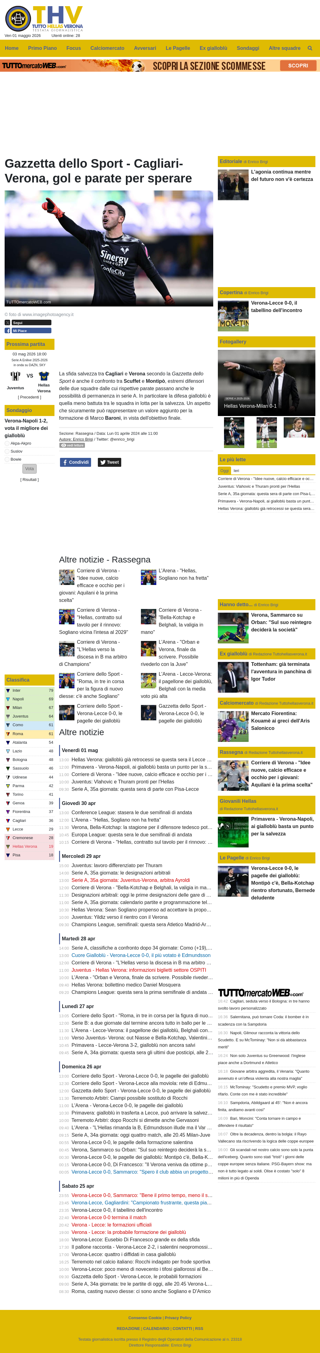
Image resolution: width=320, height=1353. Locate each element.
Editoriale (231, 161)
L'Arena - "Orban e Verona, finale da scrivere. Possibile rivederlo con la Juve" (156, 977)
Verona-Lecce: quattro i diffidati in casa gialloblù (124, 1254)
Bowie (16, 459)
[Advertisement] (136, 511)
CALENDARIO (156, 1328)
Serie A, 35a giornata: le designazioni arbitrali (121, 872)
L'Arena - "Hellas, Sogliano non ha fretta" (116, 820)
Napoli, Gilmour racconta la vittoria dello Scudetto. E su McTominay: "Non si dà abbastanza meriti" (262, 1040)
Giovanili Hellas (238, 801)
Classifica (18, 680)
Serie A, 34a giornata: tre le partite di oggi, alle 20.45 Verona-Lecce (145, 1284)
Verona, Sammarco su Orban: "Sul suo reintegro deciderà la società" (146, 1149)
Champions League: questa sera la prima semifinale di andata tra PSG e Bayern (159, 992)
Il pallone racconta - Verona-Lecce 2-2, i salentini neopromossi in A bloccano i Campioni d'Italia (175, 1247)
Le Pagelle (232, 857)
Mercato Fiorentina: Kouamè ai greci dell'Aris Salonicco (280, 721)
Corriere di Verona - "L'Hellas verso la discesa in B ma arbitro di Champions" (155, 962)
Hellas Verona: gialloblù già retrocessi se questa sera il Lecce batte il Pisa (152, 759)
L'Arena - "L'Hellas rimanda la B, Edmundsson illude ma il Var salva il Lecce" (155, 1127)
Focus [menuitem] (73, 48)
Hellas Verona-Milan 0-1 (250, 406)
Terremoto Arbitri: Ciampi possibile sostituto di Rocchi (129, 1098)
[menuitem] (310, 48)
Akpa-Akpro (21, 443)
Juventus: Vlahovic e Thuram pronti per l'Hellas (123, 781)
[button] (29, 469)
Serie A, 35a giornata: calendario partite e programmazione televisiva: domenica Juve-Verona (173, 902)
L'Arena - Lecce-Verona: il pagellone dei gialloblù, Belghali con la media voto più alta (164, 1030)
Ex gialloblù (234, 653)
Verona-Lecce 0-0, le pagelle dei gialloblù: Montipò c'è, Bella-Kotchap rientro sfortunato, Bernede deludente (189, 1157)
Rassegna (84, 433)
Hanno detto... (236, 604)
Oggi (224, 470)
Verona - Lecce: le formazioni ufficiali (112, 1224)
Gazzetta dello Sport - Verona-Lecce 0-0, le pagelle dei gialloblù (182, 713)
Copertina (231, 292)
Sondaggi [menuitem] (248, 48)
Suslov (16, 451)
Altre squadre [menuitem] (285, 48)
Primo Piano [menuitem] (42, 48)
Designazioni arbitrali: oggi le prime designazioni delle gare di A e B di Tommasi (158, 895)
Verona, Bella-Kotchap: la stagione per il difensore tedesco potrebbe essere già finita (164, 827)
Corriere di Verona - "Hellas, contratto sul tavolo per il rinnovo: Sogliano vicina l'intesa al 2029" (174, 842)
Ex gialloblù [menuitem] (213, 48)
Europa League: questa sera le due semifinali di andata (132, 834)
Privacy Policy (178, 1317)
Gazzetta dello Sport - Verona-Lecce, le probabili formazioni (137, 1276)
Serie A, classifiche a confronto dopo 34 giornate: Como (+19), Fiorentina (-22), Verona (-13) (172, 948)
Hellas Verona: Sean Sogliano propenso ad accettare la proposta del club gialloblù (161, 909)
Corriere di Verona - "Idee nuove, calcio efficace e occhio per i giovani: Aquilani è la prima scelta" (91, 585)
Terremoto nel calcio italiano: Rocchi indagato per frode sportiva (140, 1261)
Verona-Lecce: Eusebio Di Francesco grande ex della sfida (136, 1239)
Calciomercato (237, 703)
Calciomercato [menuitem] (107, 48)
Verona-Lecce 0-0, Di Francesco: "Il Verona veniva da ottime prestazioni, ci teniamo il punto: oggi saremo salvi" (193, 1164)
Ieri (236, 470)
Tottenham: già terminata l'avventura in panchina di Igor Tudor (281, 672)
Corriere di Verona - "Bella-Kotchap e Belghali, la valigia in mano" (143, 887)
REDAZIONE (128, 1328)
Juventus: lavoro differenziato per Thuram (117, 865)
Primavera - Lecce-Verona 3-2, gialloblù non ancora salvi (133, 1045)
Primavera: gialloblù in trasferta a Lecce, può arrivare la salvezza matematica (156, 1112)
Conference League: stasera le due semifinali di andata (132, 812)
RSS (199, 1328)
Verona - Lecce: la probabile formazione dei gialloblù (129, 1232)
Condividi (75, 462)
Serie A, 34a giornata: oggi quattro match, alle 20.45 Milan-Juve (141, 1135)
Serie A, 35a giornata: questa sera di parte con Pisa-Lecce (135, 789)
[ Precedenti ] (29, 397)
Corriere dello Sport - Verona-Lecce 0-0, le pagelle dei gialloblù (100, 713)
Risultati (29, 479)
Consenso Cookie (145, 1317)
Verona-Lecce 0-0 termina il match (109, 1217)
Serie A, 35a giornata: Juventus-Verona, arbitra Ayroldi (131, 880)
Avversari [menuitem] (145, 48)
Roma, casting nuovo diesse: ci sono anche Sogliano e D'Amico (141, 1291)
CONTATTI (182, 1328)
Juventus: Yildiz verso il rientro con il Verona (120, 917)
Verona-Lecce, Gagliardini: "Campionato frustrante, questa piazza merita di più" (158, 1202)
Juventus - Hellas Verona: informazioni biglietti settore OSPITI (139, 970)
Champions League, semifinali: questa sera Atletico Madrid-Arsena (144, 924)
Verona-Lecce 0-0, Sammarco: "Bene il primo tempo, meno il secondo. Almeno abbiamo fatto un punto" (184, 1195)
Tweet (109, 462)
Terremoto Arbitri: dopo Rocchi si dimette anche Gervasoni (135, 1120)
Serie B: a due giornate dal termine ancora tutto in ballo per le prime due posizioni (161, 1023)
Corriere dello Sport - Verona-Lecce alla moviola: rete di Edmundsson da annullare (161, 1083)
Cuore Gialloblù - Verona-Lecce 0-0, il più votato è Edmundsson (141, 955)
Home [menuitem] (11, 48)
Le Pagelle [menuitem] (178, 48)
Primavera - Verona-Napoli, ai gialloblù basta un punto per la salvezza (148, 767)
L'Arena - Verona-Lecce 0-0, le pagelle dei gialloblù (127, 1105)
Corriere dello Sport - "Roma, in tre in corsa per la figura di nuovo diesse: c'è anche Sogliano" (173, 1015)
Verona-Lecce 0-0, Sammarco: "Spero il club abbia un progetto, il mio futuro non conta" (166, 1172)
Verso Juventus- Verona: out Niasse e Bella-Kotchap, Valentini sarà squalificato (158, 1037)
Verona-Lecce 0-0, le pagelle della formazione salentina (132, 1142)
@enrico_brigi (122, 439)
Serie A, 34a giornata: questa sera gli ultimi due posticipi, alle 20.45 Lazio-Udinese (161, 1052)
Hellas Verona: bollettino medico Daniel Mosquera (126, 984)
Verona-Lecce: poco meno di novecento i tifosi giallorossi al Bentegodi (148, 1269)
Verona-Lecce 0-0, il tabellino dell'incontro (117, 1210)
